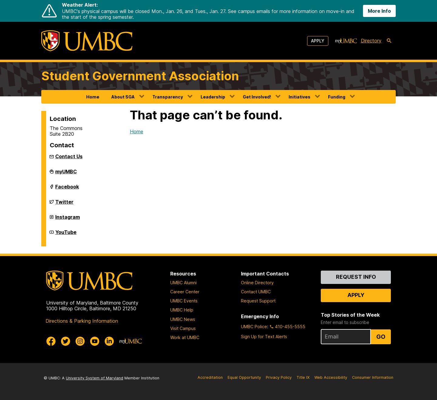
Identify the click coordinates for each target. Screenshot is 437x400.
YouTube (65, 234)
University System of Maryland (94, 378)
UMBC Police (254, 326)
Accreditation (210, 377)
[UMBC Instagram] (80, 341)
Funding (336, 96)
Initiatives (299, 96)
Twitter (64, 204)
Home (92, 96)
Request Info (356, 277)
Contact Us (69, 156)
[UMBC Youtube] (94, 341)
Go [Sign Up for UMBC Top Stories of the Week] (380, 336)
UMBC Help (181, 309)
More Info (379, 11)
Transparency (167, 96)
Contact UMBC (256, 291)
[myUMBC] (346, 41)
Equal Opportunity (244, 377)
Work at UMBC (184, 337)
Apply (317, 40)
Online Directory (257, 282)
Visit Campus (183, 328)
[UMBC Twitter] (65, 341)
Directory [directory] (371, 41)
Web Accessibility (330, 377)
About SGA (123, 96)
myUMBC (66, 174)
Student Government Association (140, 75)
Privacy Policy (279, 377)
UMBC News (182, 319)
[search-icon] (389, 41)
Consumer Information (372, 377)
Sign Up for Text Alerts (264, 336)
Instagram (67, 219)
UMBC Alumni (183, 282)
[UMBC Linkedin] (109, 341)
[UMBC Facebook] (51, 341)
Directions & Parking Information (82, 321)
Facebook (67, 189)
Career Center (184, 291)
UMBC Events (184, 300)
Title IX (303, 377)
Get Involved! (257, 96)
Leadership (213, 96)
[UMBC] (86, 41)
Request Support (258, 300)
